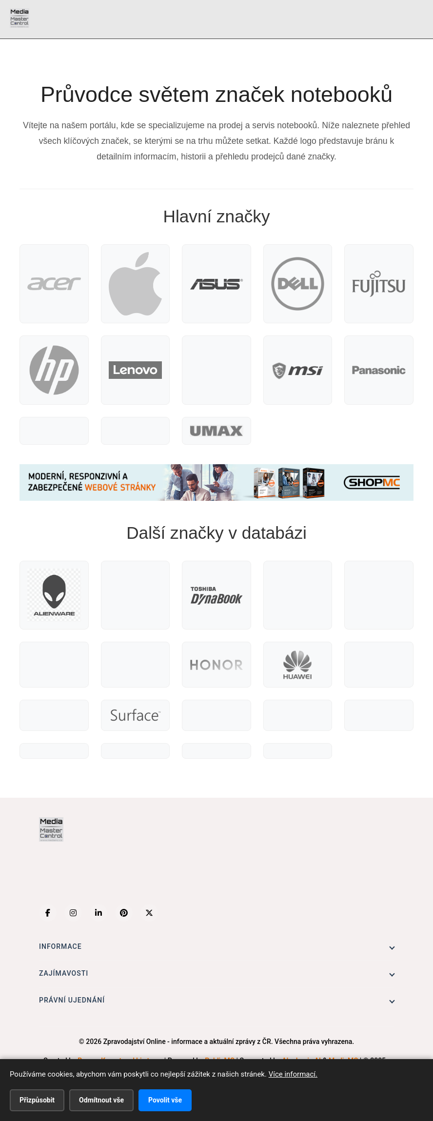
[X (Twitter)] (149, 913)
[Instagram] (73, 913)
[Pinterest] (124, 913)
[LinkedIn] (98, 913)
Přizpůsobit (37, 1100)
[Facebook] (48, 913)
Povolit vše (165, 1100)
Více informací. (293, 1074)
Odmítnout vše (101, 1100)
